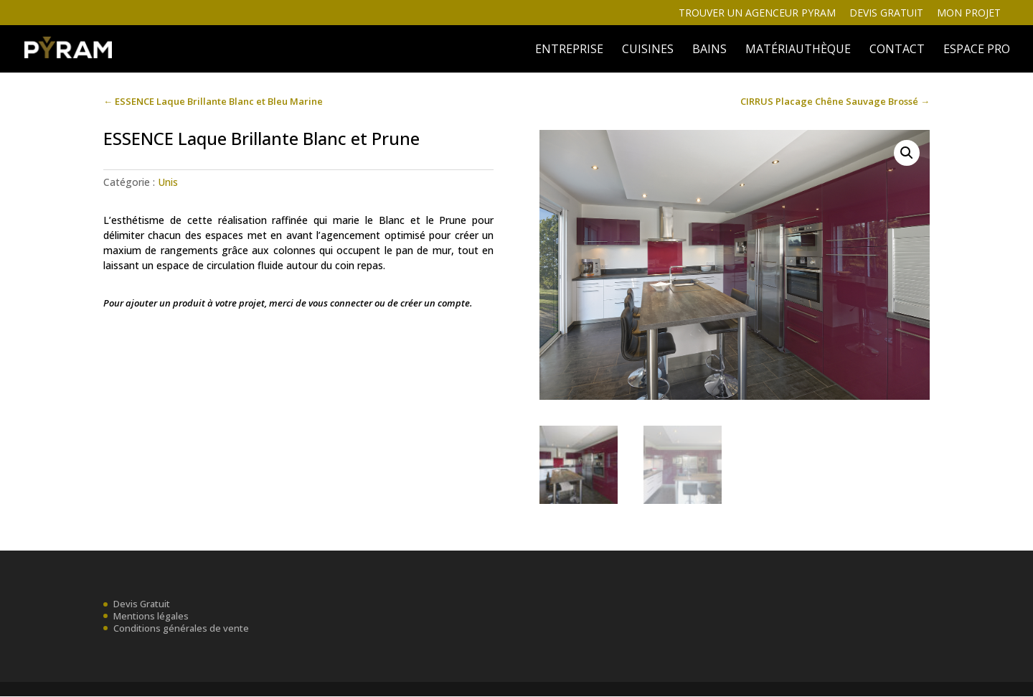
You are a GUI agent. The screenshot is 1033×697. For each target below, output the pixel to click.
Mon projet (969, 13)
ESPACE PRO (976, 50)
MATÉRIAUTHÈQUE (798, 50)
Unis (168, 182)
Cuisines (648, 50)
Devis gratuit (886, 13)
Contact (897, 50)
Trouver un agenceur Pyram (757, 13)
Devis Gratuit (141, 604)
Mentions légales (151, 615)
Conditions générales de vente (181, 628)
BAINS (709, 50)
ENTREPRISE (569, 50)
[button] (907, 153)
